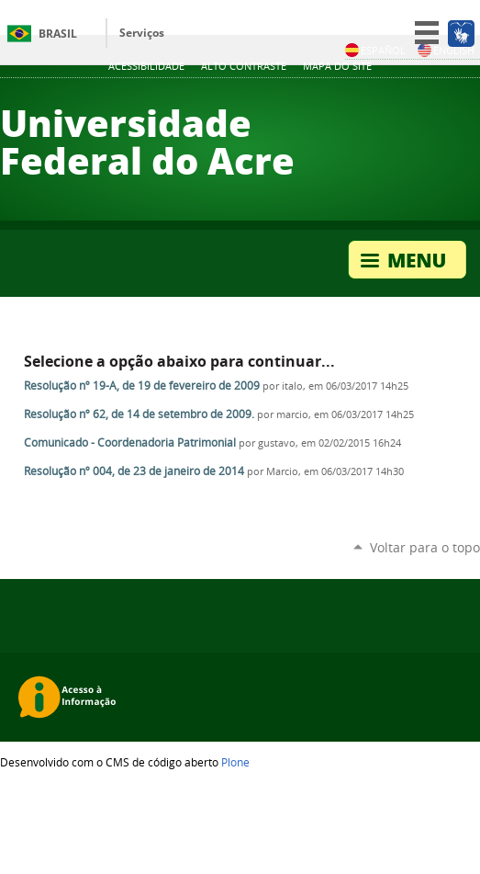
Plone (235, 762)
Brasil (58, 33)
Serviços (141, 32)
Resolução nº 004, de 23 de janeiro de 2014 (134, 471)
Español (375, 50)
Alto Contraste (243, 66)
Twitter (402, 98)
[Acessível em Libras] (460, 33)
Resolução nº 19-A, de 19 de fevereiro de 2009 (142, 385)
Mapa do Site (337, 66)
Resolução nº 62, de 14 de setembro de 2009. (139, 414)
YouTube (425, 98)
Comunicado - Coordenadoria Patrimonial (130, 442)
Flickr (471, 98)
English (446, 50)
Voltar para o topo (425, 547)
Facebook (448, 98)
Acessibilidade (146, 66)
